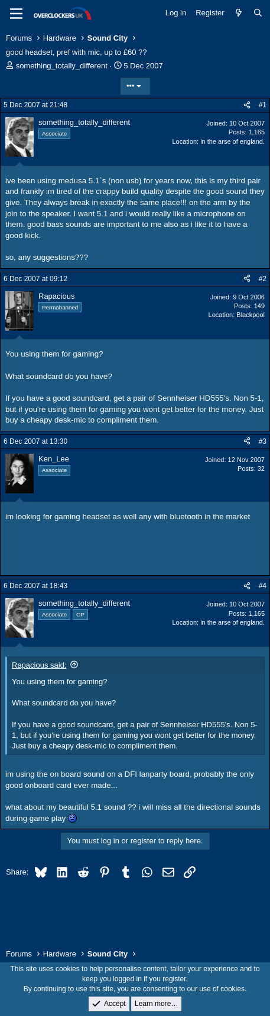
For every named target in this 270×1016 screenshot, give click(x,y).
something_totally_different (62, 65)
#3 (262, 441)
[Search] (258, 13)
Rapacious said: (39, 665)
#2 (262, 279)
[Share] (247, 105)
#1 (262, 105)
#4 (262, 586)
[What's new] (239, 13)
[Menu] (16, 13)
